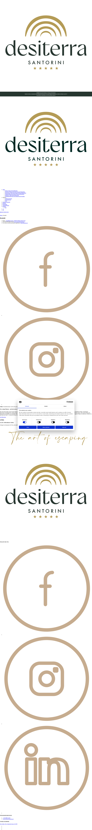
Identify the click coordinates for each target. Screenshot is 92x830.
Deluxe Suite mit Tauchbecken (11, 190)
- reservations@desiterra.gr (8, 819)
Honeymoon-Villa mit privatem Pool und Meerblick (15, 193)
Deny (28, 427)
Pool (6, 200)
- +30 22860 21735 (6, 817)
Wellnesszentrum (8, 198)
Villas (4, 189)
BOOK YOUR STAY (4, 212)
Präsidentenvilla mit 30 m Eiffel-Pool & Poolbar (15, 196)
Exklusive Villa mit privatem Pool (12, 195)
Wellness (4, 197)
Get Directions (3, 417)
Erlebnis (4, 203)
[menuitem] (5, 207)
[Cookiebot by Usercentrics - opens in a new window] (67, 402)
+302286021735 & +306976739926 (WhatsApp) (15, 220)
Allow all (64, 427)
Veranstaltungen (6, 205)
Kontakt (4, 206)
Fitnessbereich (8, 199)
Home (1, 215)
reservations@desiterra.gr (19, 221)
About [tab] (65, 406)
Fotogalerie (5, 204)
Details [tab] (46, 406)
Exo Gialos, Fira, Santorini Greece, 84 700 (8, 824)
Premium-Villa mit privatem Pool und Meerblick (15, 191)
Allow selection (46, 427)
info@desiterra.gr (24, 223)
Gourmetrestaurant (6, 202)
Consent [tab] (27, 406)
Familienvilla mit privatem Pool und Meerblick (14, 194)
